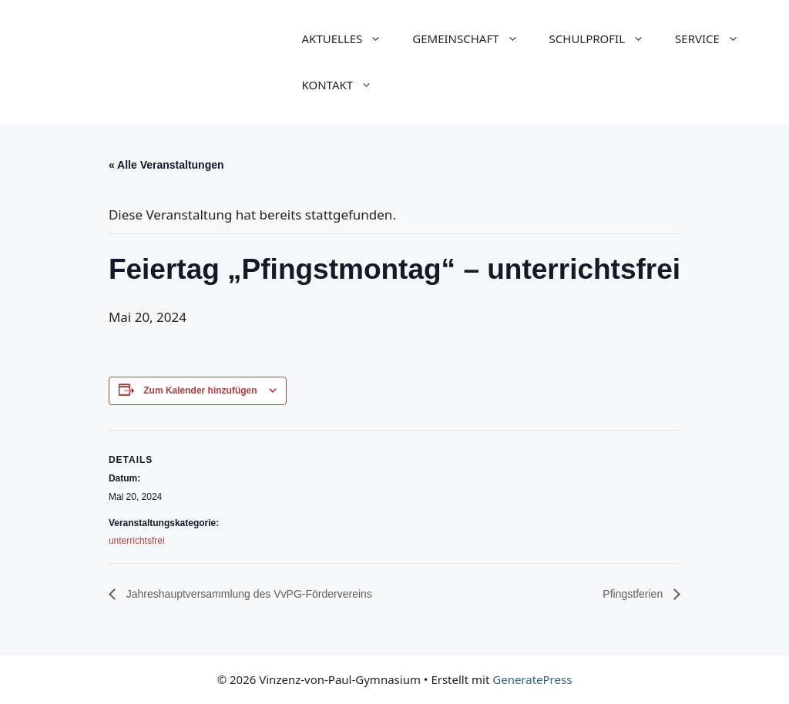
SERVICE (714, 38)
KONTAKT (345, 85)
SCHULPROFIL (604, 38)
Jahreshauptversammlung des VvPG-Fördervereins (247, 594)
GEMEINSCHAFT (472, 38)
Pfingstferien (634, 594)
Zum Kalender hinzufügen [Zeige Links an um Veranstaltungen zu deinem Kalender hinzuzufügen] (200, 390)
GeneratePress (532, 679)
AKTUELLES (350, 38)
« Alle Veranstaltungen (166, 165)
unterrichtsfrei (137, 540)
